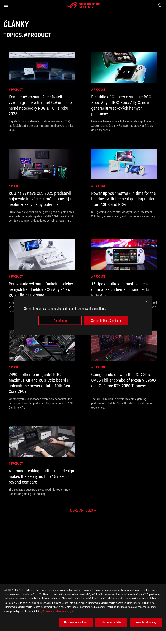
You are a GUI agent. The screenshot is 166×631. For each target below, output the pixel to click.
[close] (146, 301)
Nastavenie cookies (75, 622)
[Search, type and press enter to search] (160, 5)
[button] (6, 5)
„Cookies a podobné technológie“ (57, 611)
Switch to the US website (106, 320)
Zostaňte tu (60, 320)
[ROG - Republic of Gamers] (83, 5)
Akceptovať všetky (145, 622)
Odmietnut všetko (111, 622)
